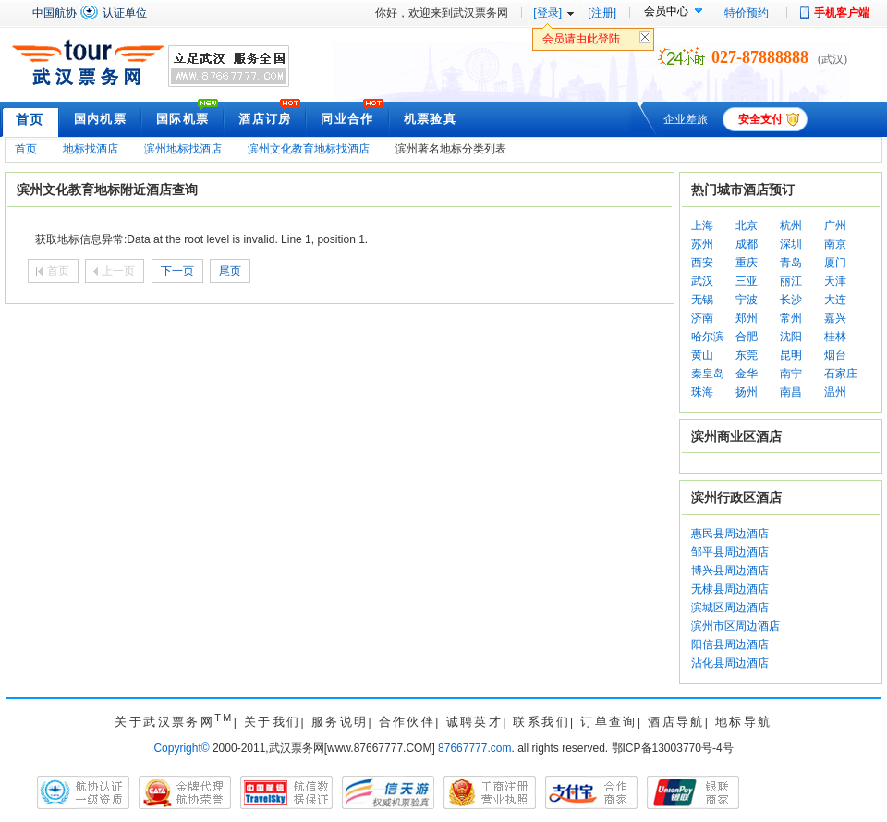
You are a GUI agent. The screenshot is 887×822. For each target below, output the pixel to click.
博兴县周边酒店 (730, 570)
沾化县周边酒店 (730, 662)
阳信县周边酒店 (730, 644)
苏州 (702, 244)
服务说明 (340, 722)
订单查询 (609, 722)
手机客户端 (841, 12)
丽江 (791, 281)
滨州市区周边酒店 (735, 626)
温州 (835, 392)
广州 (835, 225)
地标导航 (743, 722)
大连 (835, 299)
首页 (30, 119)
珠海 (702, 392)
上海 (702, 225)
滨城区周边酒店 (730, 607)
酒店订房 (264, 119)
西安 (702, 262)
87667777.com (474, 748)
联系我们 (541, 722)
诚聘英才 (475, 722)
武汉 (702, 281)
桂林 (835, 336)
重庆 (746, 262)
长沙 (791, 299)
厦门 (835, 262)
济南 (702, 318)
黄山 (702, 355)
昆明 (791, 355)
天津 (835, 281)
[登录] (547, 12)
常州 (791, 318)
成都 (746, 244)
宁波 (746, 299)
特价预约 (746, 12)
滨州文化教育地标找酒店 (309, 148)
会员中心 (666, 11)
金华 (746, 373)
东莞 (746, 355)
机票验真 (430, 119)
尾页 (230, 270)
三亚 (746, 281)
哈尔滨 (707, 336)
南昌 (791, 392)
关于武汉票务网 (174, 722)
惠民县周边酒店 (730, 533)
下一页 (177, 270)
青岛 (791, 262)
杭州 (791, 225)
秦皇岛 (707, 373)
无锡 (702, 299)
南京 (835, 244)
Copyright (181, 748)
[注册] (602, 12)
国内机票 (100, 119)
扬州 (746, 392)
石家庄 (840, 373)
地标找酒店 (90, 148)
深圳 (791, 244)
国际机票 (182, 119)
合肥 (746, 336)
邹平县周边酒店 (730, 552)
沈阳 (791, 336)
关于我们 (272, 722)
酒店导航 (676, 722)
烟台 (835, 355)
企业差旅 (685, 119)
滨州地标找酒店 (183, 148)
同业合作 (347, 119)
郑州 (746, 318)
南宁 (791, 373)
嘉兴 (835, 318)
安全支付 (760, 119)
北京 (746, 225)
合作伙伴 (407, 722)
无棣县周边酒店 (730, 589)
